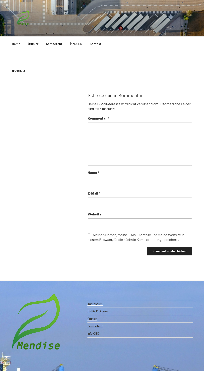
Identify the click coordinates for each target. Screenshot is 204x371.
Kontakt (95, 44)
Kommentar (98, 118)
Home (16, 44)
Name (93, 173)
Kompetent (54, 44)
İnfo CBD (76, 44)
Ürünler (33, 44)
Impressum (95, 304)
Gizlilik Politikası (97, 311)
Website (94, 214)
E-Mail (94, 193)
